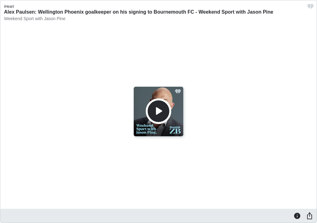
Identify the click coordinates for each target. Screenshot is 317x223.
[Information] (297, 215)
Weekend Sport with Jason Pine (34, 18)
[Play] (158, 111)
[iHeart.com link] (310, 8)
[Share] (309, 215)
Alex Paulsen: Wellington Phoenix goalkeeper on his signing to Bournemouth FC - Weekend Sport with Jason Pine (138, 12)
